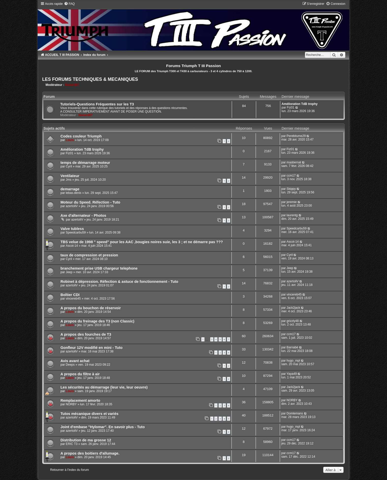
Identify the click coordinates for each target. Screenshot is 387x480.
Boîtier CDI (70, 295)
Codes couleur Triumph (81, 136)
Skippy (291, 189)
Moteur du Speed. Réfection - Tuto (90, 202)
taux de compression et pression (89, 255)
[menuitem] (69, 4)
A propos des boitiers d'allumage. (89, 453)
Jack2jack (293, 307)
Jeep (69, 272)
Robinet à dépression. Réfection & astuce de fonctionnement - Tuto (119, 282)
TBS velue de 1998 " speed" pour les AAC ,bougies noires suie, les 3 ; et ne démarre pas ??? (141, 242)
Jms (68, 179)
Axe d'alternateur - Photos (83, 215)
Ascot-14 (72, 245)
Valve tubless (72, 229)
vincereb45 (73, 298)
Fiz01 (291, 107)
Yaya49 (292, 374)
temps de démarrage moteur (85, 163)
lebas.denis (73, 193)
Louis (70, 140)
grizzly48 (293, 321)
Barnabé (292, 347)
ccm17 (291, 175)
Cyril (69, 166)
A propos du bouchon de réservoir (90, 308)
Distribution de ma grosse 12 (85, 440)
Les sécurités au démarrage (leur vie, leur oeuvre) (104, 387)
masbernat (294, 162)
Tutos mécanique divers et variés (89, 414)
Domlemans (295, 413)
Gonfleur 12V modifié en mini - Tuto (91, 348)
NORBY (71, 404)
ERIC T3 (72, 444)
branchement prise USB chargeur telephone (98, 268)
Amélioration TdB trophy (300, 104)
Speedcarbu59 (76, 232)
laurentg (292, 215)
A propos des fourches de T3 (85, 334)
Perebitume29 (296, 136)
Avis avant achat (74, 361)
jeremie (292, 202)
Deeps (70, 364)
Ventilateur (69, 176)
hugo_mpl (293, 360)
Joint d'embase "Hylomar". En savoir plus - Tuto (102, 427)
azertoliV (72, 206)
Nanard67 (72, 85)
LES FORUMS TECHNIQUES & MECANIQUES (90, 79)
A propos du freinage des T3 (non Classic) (97, 321)
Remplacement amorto (80, 400)
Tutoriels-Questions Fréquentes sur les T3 (97, 104)
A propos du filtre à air (80, 374)
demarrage (69, 189)
